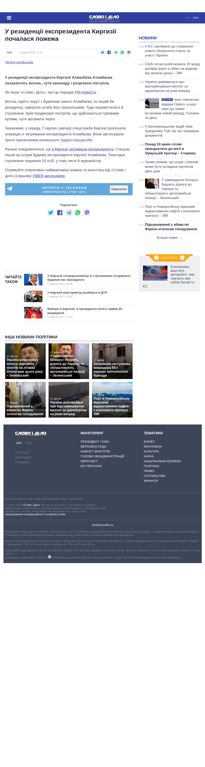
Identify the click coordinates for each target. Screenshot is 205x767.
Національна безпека (162, 590)
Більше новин (169, 288)
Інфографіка (169, 431)
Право (149, 599)
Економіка (153, 575)
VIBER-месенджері (49, 254)
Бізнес (149, 570)
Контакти (23, 586)
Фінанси (151, 609)
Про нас (22, 581)
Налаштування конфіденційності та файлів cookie (35, 643)
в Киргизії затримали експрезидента (82, 227)
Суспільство (154, 604)
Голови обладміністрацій (102, 585)
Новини (148, 89)
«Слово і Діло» (32, 633)
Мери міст (89, 590)
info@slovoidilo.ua (102, 653)
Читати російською (19, 62)
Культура (151, 580)
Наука (149, 585)
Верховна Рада (93, 575)
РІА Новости (85, 170)
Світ (9, 52)
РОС (196, 18)
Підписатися (119, 266)
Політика (151, 595)
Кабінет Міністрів (95, 580)
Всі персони (91, 595)
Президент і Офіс (95, 570)
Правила (22, 591)
